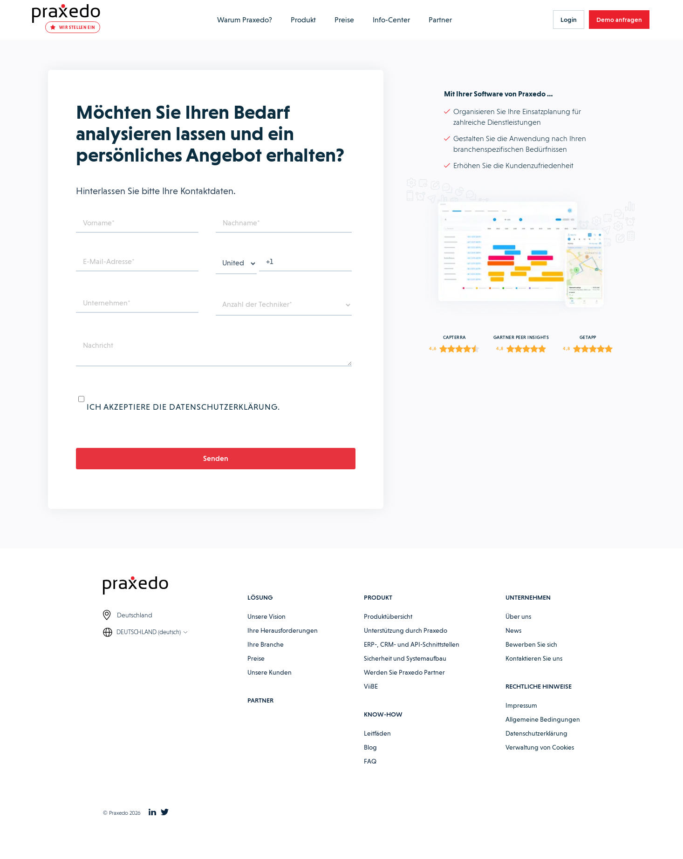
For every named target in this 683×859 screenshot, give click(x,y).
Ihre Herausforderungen (282, 639)
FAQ (370, 770)
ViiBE (371, 695)
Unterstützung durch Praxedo (405, 639)
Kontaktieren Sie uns (533, 667)
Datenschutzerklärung (536, 742)
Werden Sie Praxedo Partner (404, 681)
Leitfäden (377, 742)
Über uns (518, 625)
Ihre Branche (265, 653)
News (513, 639)
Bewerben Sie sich (531, 653)
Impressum (521, 714)
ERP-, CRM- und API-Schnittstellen (411, 653)
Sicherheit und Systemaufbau (405, 667)
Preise (337, 19)
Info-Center (381, 19)
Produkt (297, 19)
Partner (428, 19)
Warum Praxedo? (241, 19)
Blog (370, 756)
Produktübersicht (388, 625)
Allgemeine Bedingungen (542, 728)
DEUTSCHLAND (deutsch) (148, 642)
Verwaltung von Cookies (539, 756)
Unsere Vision (266, 625)
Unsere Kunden (269, 681)
